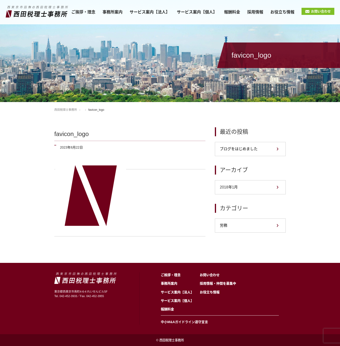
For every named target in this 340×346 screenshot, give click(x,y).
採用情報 (255, 12)
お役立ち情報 (282, 12)
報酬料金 (232, 12)
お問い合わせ (321, 11)
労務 (223, 225)
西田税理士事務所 (65, 109)
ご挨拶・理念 (83, 12)
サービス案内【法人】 (150, 12)
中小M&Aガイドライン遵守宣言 (184, 322)
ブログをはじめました (239, 149)
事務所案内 (112, 12)
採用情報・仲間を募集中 (218, 283)
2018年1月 (229, 187)
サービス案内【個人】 (197, 12)
